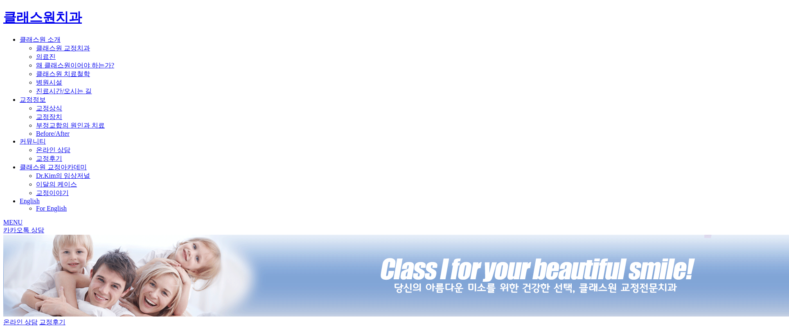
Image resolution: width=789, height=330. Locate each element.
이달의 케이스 (56, 184)
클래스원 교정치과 (63, 48)
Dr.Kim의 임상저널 (63, 175)
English (30, 201)
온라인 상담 (53, 149)
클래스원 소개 (40, 39)
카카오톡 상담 (23, 230)
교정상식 (49, 108)
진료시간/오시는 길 (64, 91)
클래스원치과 (42, 17)
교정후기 (49, 158)
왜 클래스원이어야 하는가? (75, 65)
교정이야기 (52, 192)
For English (51, 208)
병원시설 (49, 82)
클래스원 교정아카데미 (53, 167)
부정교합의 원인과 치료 (70, 125)
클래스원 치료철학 (63, 73)
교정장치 (49, 116)
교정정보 (33, 99)
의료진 (46, 56)
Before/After (53, 133)
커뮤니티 (33, 141)
